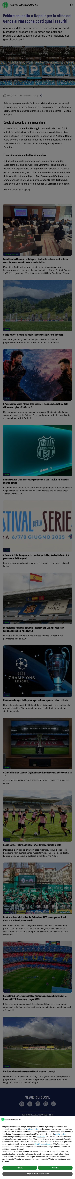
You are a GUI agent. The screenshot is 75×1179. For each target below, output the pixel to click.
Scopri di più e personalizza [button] (37, 1174)
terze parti (41, 1137)
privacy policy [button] (33, 1129)
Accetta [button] (55, 1168)
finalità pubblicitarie (42, 1144)
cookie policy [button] (60, 1134)
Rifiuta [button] (20, 1168)
